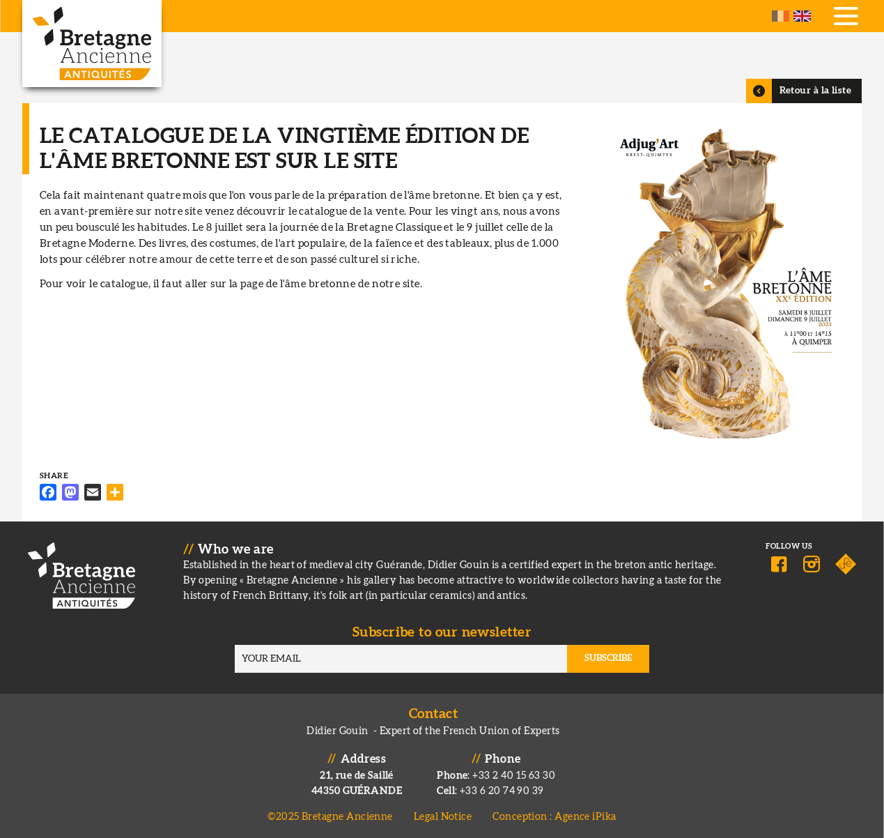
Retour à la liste (816, 91)
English (802, 16)
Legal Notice (443, 817)
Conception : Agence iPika (554, 817)
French (780, 16)
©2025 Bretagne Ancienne (330, 817)
